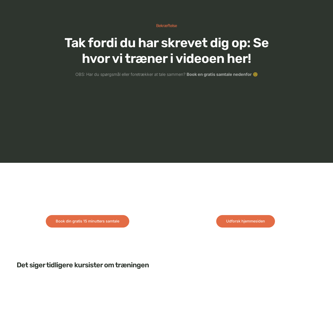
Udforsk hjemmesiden (245, 221)
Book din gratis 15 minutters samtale (87, 221)
